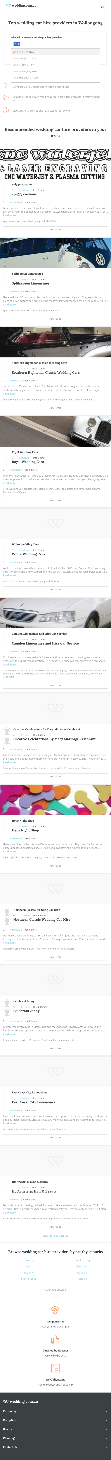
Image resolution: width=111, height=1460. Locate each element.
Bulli (28, 1266)
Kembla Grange (82, 1260)
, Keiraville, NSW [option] (24, 64)
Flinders (82, 1278)
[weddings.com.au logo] (21, 5)
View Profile (55, 229)
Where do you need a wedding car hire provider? (36, 37)
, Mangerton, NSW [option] (24, 58)
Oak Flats (82, 1272)
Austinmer (29, 1272)
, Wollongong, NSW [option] (25, 71)
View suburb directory (55, 1290)
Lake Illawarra (82, 1266)
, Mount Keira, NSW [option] (25, 77)
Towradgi (28, 1260)
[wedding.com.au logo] (20, 1403)
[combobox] (55, 44)
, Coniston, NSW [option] (23, 51)
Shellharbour (28, 1278)
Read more (9, 215)
